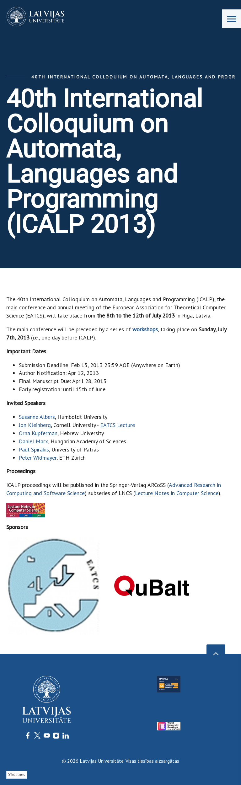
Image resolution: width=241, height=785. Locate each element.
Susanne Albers (37, 416)
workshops (145, 329)
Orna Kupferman (38, 433)
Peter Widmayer (37, 457)
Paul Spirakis (34, 449)
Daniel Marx (33, 441)
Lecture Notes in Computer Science (176, 493)
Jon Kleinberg (35, 425)
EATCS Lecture (117, 425)
